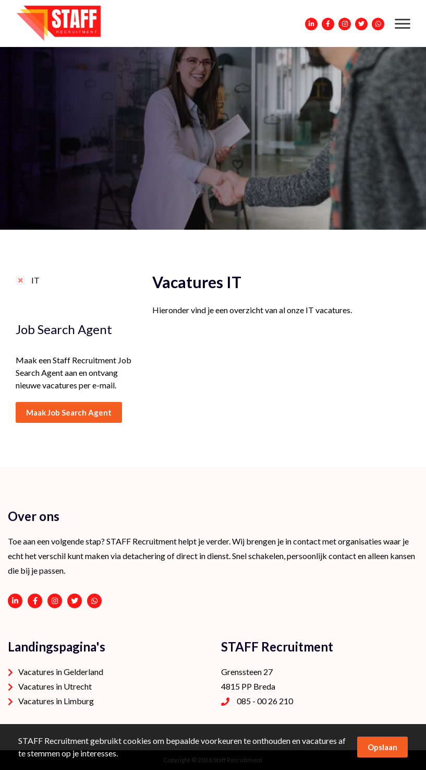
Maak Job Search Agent (69, 412)
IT (35, 280)
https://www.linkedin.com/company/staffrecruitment (15, 601)
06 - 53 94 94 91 (94, 601)
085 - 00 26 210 (265, 701)
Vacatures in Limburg (56, 701)
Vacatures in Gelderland (60, 672)
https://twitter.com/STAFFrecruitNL (74, 601)
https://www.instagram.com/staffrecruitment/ (54, 601)
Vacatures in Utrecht (55, 686)
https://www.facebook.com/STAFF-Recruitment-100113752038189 (35, 601)
